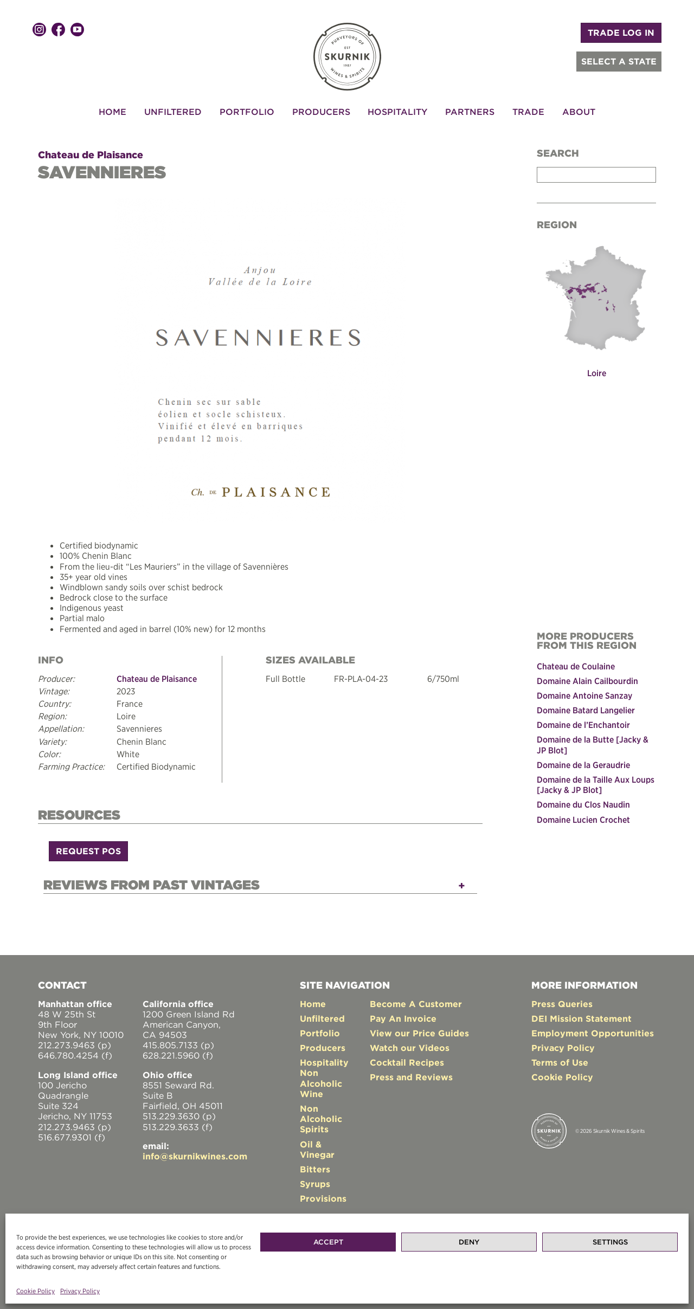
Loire (596, 372)
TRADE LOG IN (621, 32)
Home (112, 111)
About (578, 111)
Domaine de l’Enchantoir (583, 724)
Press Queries (562, 1003)
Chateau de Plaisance (90, 155)
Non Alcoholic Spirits (321, 1118)
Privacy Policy (80, 1291)
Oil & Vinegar (317, 1149)
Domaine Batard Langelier (586, 710)
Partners (469, 111)
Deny (469, 1242)
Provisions (323, 1198)
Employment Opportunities (592, 1033)
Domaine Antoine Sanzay (584, 695)
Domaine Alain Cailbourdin (587, 680)
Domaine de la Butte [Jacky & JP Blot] (592, 744)
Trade (528, 111)
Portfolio (247, 111)
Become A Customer (416, 1003)
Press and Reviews (411, 1077)
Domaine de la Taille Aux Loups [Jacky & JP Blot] (595, 784)
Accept (328, 1242)
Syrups (315, 1183)
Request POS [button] (88, 851)
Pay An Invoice (403, 1018)
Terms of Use (559, 1062)
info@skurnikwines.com (195, 1156)
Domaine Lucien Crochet (583, 819)
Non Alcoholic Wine (321, 1083)
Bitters (315, 1169)
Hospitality (397, 111)
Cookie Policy (35, 1291)
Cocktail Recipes (407, 1062)
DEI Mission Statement (581, 1018)
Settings (610, 1242)
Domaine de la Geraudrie (583, 764)
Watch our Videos (409, 1047)
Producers (321, 111)
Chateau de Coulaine (576, 666)
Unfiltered (173, 111)
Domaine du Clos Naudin (583, 804)
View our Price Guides (419, 1033)
